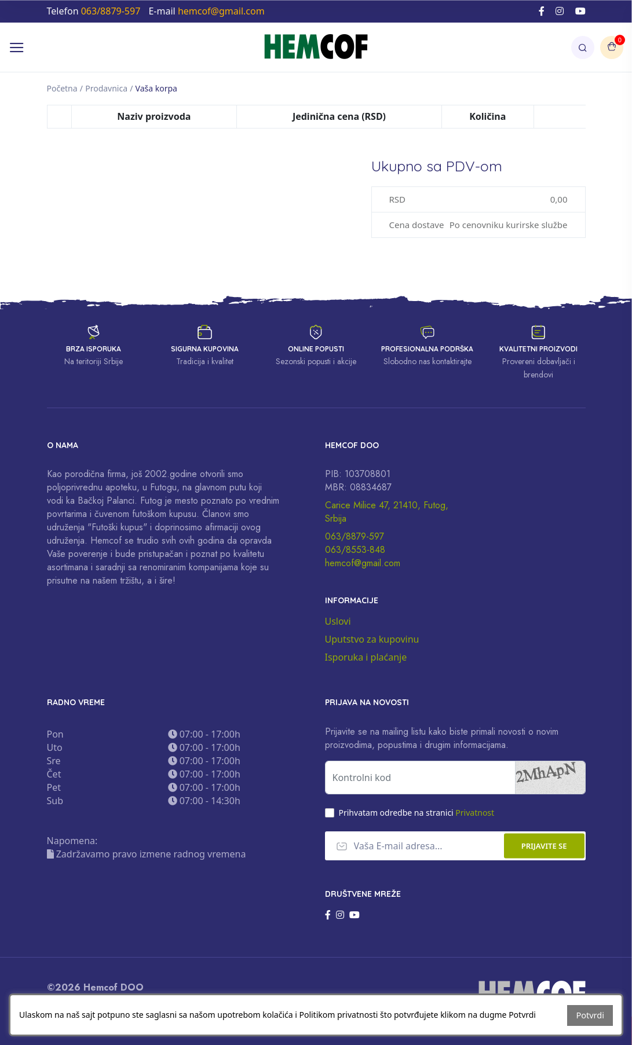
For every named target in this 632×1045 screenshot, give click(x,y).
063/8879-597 (354, 536)
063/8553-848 (355, 549)
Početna (62, 88)
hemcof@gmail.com (362, 563)
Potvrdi (590, 1015)
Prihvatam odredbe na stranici (417, 812)
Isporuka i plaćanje (366, 657)
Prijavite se (544, 846)
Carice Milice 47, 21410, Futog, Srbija (386, 511)
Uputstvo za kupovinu (372, 639)
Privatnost (474, 812)
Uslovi (338, 621)
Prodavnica (106, 88)
